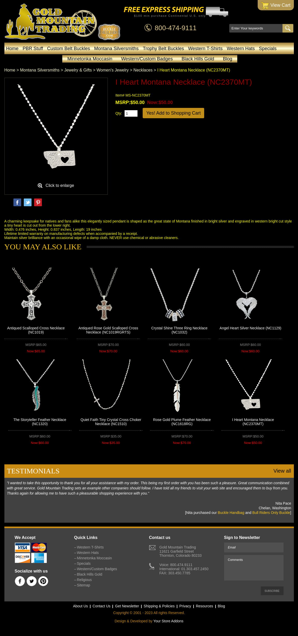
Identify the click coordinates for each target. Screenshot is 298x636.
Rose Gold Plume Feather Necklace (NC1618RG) (182, 422)
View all (282, 471)
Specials (268, 48)
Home (12, 48)
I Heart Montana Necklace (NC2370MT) (253, 422)
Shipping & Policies (159, 606)
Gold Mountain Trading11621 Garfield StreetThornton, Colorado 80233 (180, 551)
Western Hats (241, 48)
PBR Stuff (33, 48)
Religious (84, 580)
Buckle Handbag (231, 513)
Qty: (119, 113)
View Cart (276, 5)
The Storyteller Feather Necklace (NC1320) (39, 422)
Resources (204, 606)
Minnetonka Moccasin (89, 58)
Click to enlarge (59, 185)
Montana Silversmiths (116, 48)
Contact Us (101, 606)
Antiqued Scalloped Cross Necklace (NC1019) (36, 330)
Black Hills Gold (197, 58)
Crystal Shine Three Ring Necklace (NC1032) (179, 330)
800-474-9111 (176, 28)
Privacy (185, 606)
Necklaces (142, 70)
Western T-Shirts (205, 48)
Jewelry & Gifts (78, 70)
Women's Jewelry (113, 70)
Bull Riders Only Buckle (271, 513)
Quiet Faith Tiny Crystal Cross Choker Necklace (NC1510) (111, 422)
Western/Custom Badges (147, 58)
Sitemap (83, 585)
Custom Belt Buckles (68, 48)
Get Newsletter (127, 606)
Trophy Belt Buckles (163, 48)
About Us (80, 606)
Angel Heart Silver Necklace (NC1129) (250, 328)
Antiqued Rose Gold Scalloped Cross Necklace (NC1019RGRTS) (108, 330)
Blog (227, 58)
